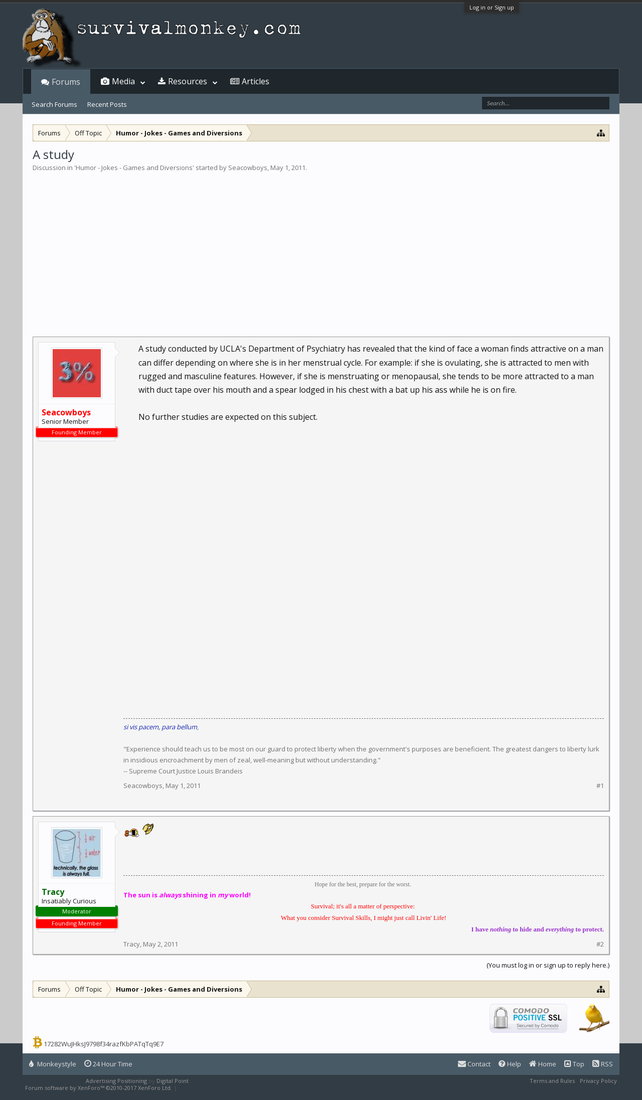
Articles (255, 81)
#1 (600, 785)
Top (574, 1063)
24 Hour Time (108, 1063)
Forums (66, 81)
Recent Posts (107, 104)
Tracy (131, 944)
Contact (474, 1063)
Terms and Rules (552, 1080)
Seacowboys (247, 167)
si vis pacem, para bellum (160, 726)
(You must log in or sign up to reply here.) (548, 965)
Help (510, 1063)
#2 (600, 944)
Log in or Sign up (491, 7)
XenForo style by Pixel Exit (214, 1087)
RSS (602, 1063)
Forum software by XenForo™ (98, 1087)
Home (542, 1063)
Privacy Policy (598, 1080)
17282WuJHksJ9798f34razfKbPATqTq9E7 (104, 1043)
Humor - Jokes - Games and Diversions (134, 167)
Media (123, 81)
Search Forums (54, 104)
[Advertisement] (321, 248)
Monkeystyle (52, 1063)
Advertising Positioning (116, 1080)
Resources (187, 81)
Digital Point (172, 1080)
